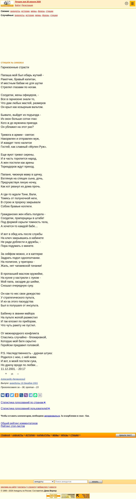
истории (25, 11)
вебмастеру (42, 487)
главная (5, 435)
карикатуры (43, 435)
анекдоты (15, 11)
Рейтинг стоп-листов (13, 426)
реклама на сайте (8, 487)
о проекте (31, 487)
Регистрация (27, 5)
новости (52, 487)
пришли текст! (125, 435)
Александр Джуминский (13, 379)
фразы (41, 11)
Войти (17, 5)
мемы (34, 11)
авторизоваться (52, 416)
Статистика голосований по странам (22, 402)
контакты (22, 487)
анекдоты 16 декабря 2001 (24, 383)
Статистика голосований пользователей (24, 408)
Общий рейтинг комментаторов (19, 423)
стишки (49, 11)
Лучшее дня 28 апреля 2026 (28, 2)
